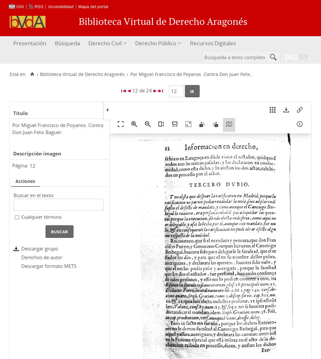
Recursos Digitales (213, 43)
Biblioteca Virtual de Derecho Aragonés (82, 74)
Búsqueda (67, 43)
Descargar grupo (39, 248)
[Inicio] (32, 74)
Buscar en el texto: (34, 195)
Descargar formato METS (48, 266)
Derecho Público (155, 43)
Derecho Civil (105, 43)
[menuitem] (30, 43)
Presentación (29, 43)
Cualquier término (41, 217)
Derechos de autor (41, 257)
